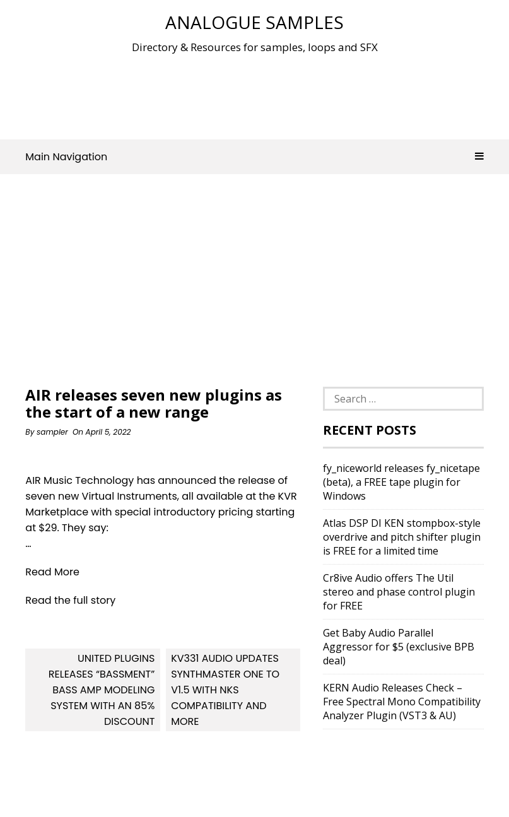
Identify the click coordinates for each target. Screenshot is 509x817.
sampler (52, 431)
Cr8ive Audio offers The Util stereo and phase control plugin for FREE (399, 592)
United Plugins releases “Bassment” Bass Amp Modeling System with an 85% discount (102, 690)
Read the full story (70, 600)
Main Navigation (254, 157)
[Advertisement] (254, 94)
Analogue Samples (254, 22)
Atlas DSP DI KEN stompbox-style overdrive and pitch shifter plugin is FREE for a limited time (402, 537)
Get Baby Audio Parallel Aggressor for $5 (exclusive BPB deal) (398, 646)
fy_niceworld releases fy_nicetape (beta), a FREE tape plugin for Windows (401, 482)
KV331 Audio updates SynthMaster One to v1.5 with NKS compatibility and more (225, 690)
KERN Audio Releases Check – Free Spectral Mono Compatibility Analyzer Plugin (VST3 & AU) (402, 701)
